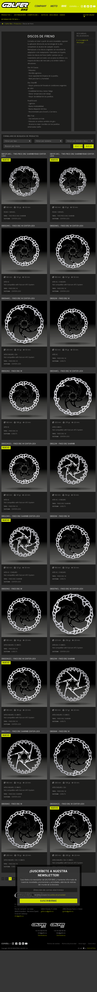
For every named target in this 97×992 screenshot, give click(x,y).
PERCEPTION (91, 990)
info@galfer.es (19, 958)
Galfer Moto (39, 966)
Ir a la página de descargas (82, 41)
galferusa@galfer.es (47, 953)
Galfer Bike (8, 24)
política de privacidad (57, 916)
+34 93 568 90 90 (41, 972)
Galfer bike (57, 966)
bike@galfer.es (60, 975)
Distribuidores (42, 977)
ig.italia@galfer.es (67, 953)
